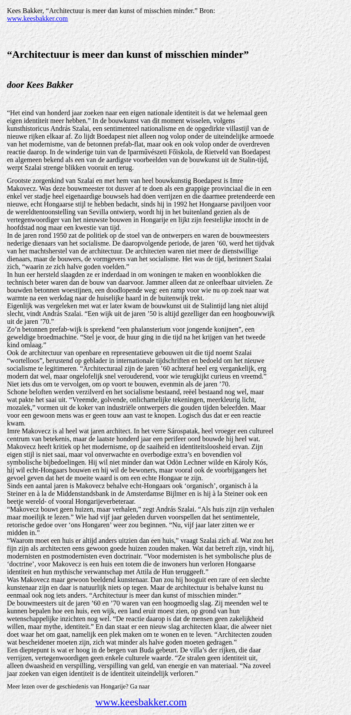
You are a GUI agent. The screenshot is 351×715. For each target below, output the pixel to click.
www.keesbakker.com (37, 18)
